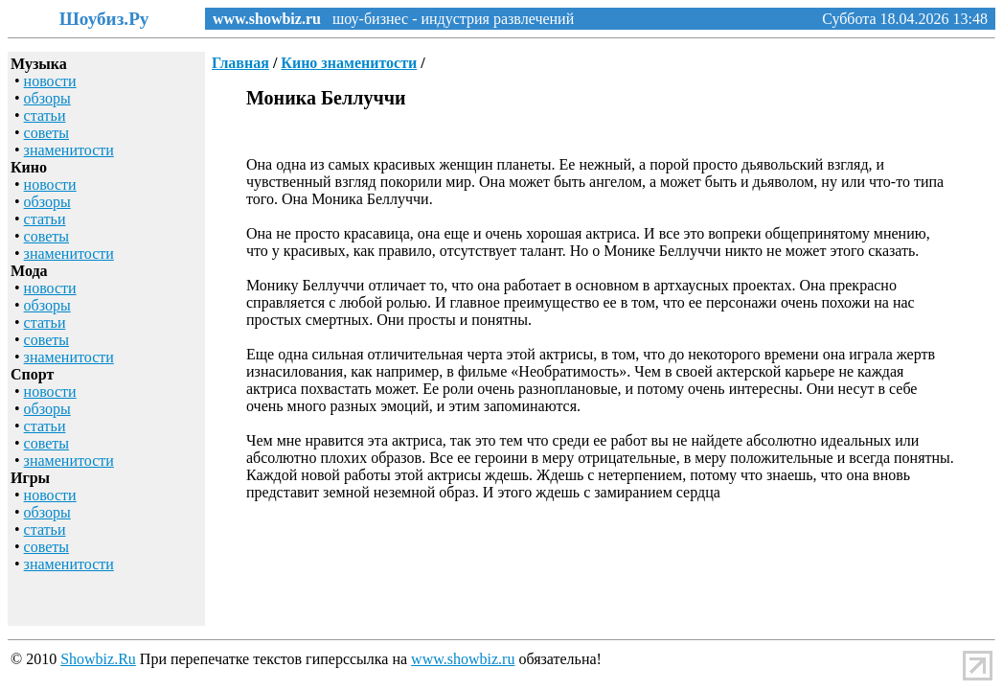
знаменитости (69, 150)
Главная (240, 63)
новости (50, 81)
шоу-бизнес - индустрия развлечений (447, 19)
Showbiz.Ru (98, 659)
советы (46, 133)
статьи (45, 115)
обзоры (47, 98)
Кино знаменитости (349, 63)
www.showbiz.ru (267, 19)
